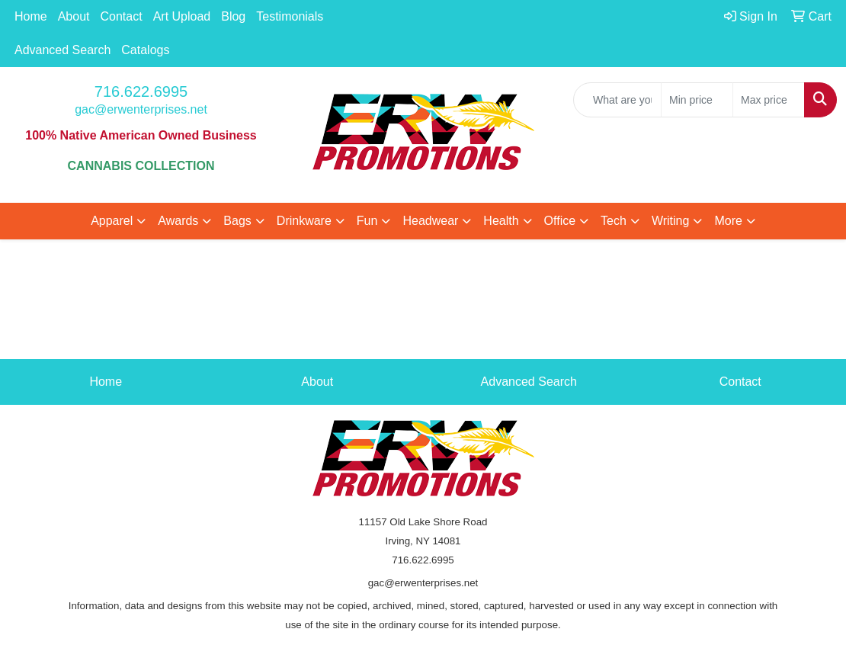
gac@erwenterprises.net (141, 109)
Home (30, 16)
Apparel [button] (112, 220)
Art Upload (182, 16)
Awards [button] (178, 220)
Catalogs (145, 49)
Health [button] (500, 220)
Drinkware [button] (304, 220)
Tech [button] (613, 220)
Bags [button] (237, 220)
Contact (122, 16)
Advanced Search (62, 49)
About (74, 16)
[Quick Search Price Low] (697, 99)
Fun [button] (367, 220)
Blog (233, 16)
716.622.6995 (141, 91)
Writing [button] (671, 220)
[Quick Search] (617, 99)
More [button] (728, 220)
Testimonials (289, 16)
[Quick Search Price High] (768, 99)
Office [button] (560, 220)
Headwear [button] (430, 220)
